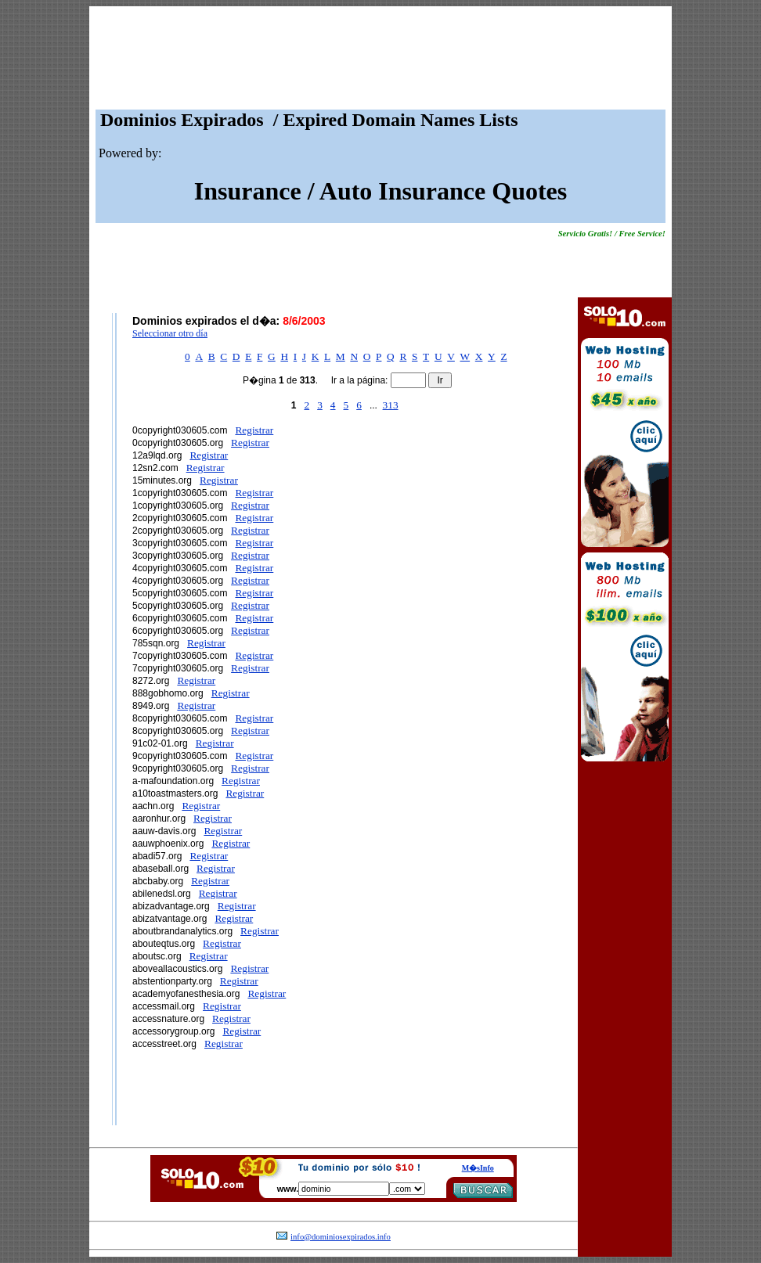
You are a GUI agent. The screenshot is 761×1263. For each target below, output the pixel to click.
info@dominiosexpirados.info (340, 1236)
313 (391, 405)
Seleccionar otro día (169, 333)
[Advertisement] (380, 62)
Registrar (254, 430)
